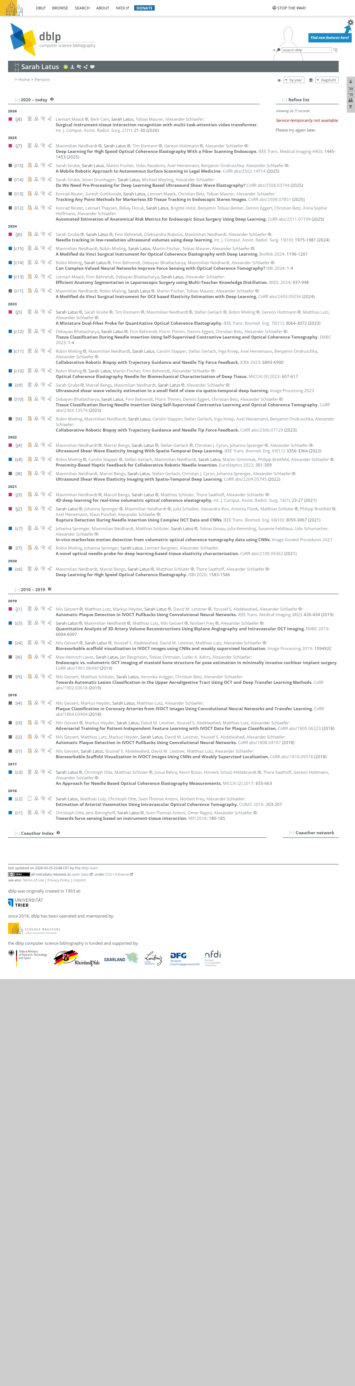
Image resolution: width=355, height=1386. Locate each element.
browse (60, 8)
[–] (284, 99)
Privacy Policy (58, 880)
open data (80, 874)
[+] (292, 832)
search (82, 8)
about (102, 8)
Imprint (79, 880)
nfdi (120, 8)
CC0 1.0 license (117, 874)
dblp (40, 8)
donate (144, 8)
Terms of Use (33, 880)
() (94, 130)
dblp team (89, 867)
